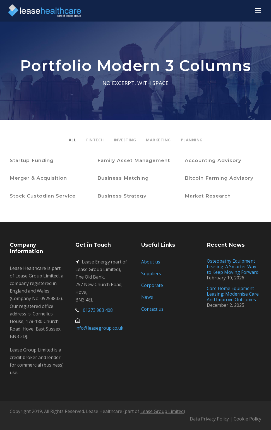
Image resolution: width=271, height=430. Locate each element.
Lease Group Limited (162, 411)
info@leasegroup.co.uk (99, 328)
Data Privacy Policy (209, 419)
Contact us (152, 309)
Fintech (95, 139)
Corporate (152, 285)
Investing (125, 139)
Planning (192, 139)
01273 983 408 (98, 310)
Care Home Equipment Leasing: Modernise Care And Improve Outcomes (233, 294)
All (72, 139)
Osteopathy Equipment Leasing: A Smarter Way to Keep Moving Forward (232, 266)
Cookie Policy (247, 419)
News (147, 297)
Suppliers (151, 273)
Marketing (158, 139)
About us (150, 262)
